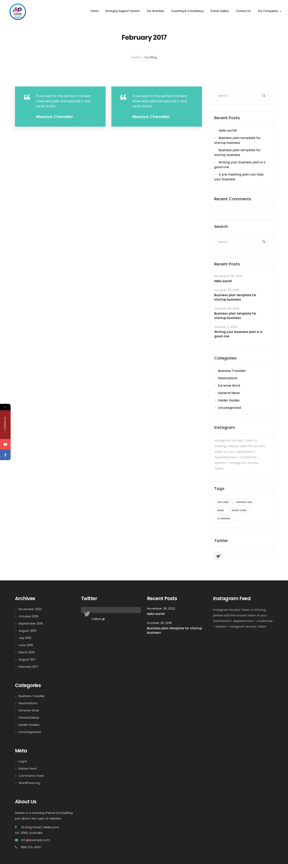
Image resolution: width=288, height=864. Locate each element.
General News (229, 393)
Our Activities (155, 11)
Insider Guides (229, 400)
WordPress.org (29, 783)
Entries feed (27, 768)
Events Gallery (220, 11)
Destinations (227, 378)
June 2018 (26, 645)
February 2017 (28, 666)
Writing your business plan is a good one (238, 334)
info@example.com (35, 840)
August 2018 (27, 631)
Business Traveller (232, 370)
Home (95, 11)
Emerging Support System (123, 11)
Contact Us (243, 11)
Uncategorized (229, 407)
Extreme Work (229, 385)
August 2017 (27, 659)
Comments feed (31, 776)
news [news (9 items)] (220, 510)
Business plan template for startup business (237, 140)
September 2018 (31, 623)
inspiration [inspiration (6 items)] (244, 502)
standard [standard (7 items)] (223, 518)
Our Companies (268, 11)
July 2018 (25, 638)
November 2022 (30, 609)
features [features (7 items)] (223, 502)
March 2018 (27, 652)
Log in (23, 761)
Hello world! (228, 130)
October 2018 (28, 616)
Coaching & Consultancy (187, 11)
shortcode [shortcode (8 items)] (239, 510)
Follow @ (98, 619)
